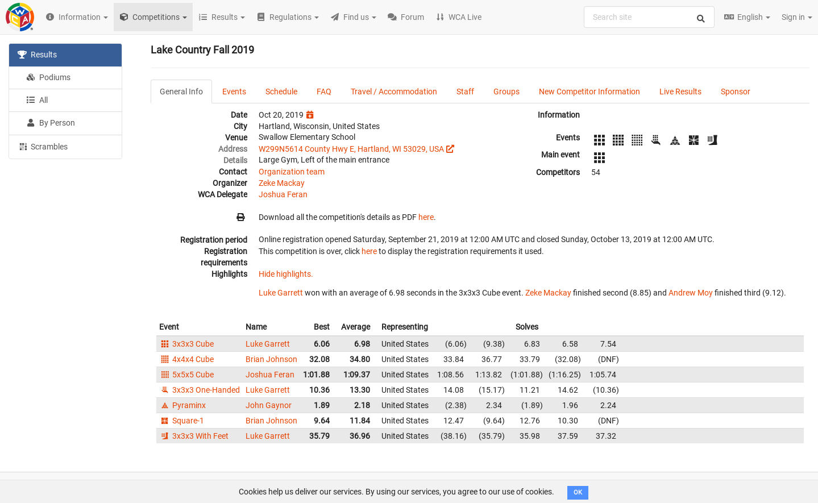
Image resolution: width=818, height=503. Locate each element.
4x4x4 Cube (186, 359)
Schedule (281, 91)
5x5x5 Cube (186, 374)
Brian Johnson (271, 359)
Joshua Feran (283, 194)
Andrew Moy (690, 292)
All (37, 100)
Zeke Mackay (282, 183)
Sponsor (735, 91)
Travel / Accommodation (394, 91)
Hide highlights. (286, 273)
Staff (465, 91)
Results (37, 54)
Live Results (680, 91)
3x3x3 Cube (186, 343)
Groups (506, 91)
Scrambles (43, 146)
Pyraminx (182, 405)
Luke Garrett (281, 292)
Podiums (48, 77)
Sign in (797, 17)
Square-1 (181, 420)
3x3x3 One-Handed (199, 389)
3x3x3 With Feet (194, 435)
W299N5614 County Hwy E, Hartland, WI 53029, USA (351, 148)
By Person (50, 122)
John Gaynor (269, 405)
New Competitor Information (589, 91)
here (426, 217)
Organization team (292, 171)
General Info (181, 91)
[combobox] (649, 17)
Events (234, 91)
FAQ (324, 91)
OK (578, 492)
